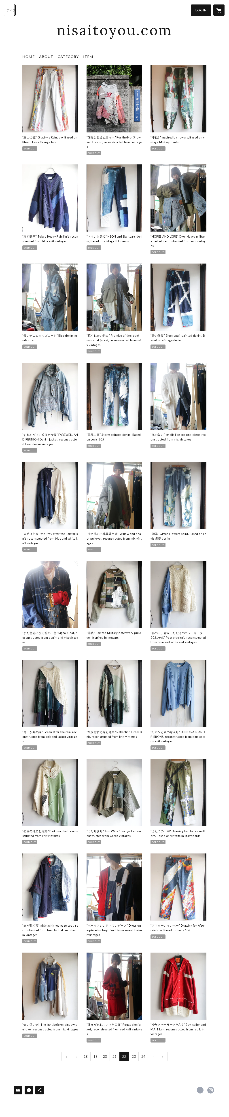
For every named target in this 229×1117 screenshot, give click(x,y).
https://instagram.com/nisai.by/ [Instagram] (210, 1090)
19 (95, 1056)
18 (86, 1056)
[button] (201, 10)
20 (105, 1056)
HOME (28, 56)
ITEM (88, 56)
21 (114, 1056)
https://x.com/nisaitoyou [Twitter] (200, 1090)
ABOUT (46, 56)
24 (143, 1056)
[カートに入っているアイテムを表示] (219, 10)
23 (134, 1056)
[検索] (10, 10)
